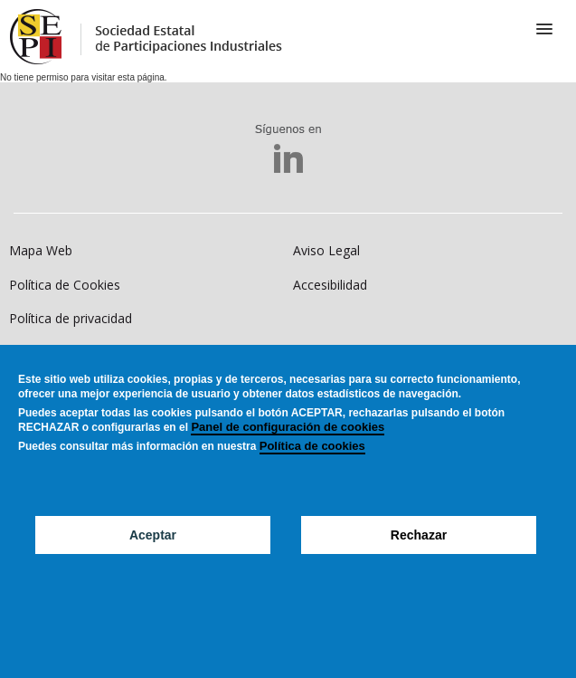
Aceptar (152, 561)
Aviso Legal (326, 250)
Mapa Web (40, 250)
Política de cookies (312, 472)
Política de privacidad (70, 318)
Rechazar (419, 561)
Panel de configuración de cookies (287, 453)
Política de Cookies (64, 284)
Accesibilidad (330, 284)
